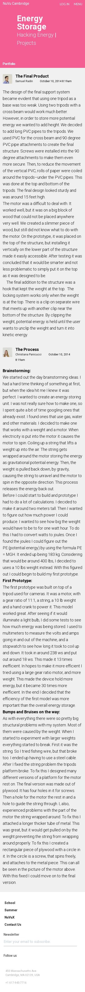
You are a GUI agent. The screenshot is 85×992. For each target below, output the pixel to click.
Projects (26, 43)
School (10, 903)
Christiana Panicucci (28, 354)
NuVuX (10, 917)
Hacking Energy (35, 35)
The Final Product (32, 76)
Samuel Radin (24, 81)
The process (27, 349)
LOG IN (64, 4)
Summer (11, 910)
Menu (78, 4)
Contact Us (13, 924)
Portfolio (9, 64)
